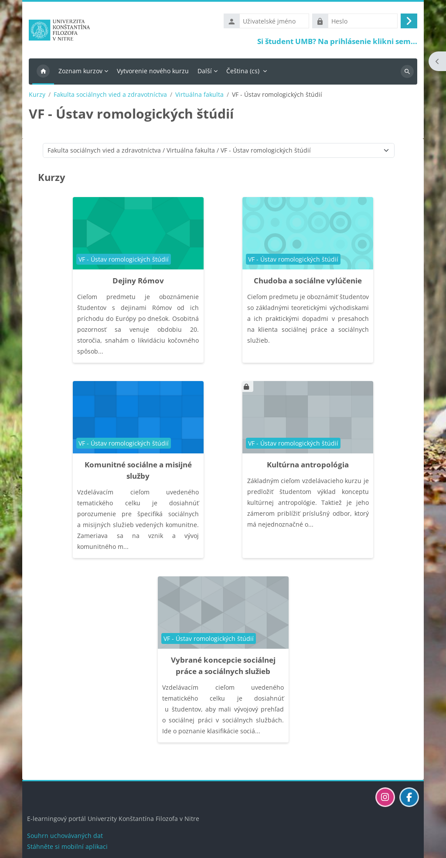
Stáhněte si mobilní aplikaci (67, 846)
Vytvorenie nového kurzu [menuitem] (153, 72)
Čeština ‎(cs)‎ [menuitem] (242, 72)
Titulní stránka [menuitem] (43, 73)
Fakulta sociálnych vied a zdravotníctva (110, 96)
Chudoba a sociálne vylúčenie (308, 282)
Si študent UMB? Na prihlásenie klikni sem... (337, 42)
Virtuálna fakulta (199, 96)
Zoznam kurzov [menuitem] (80, 72)
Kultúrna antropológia (308, 466)
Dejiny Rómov (138, 282)
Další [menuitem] (204, 72)
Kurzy (37, 96)
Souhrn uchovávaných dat (65, 835)
